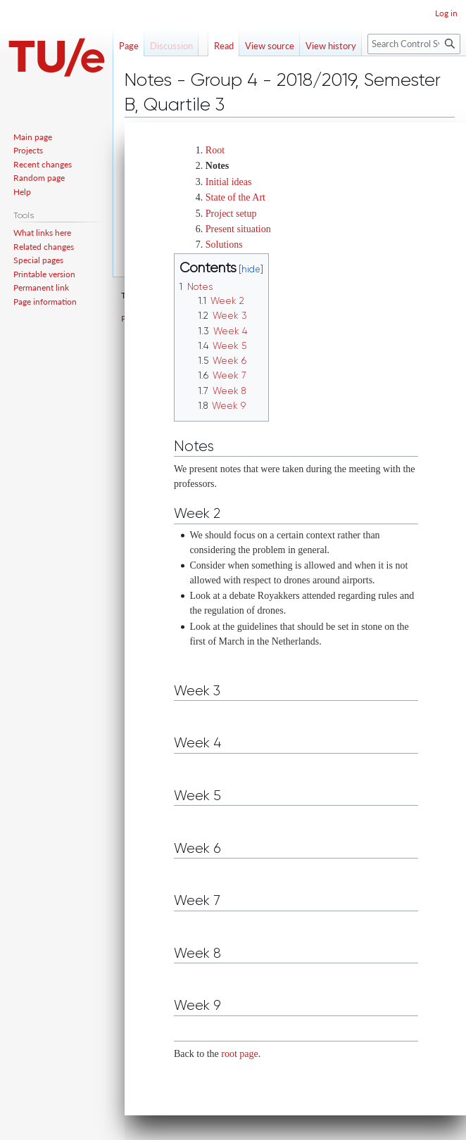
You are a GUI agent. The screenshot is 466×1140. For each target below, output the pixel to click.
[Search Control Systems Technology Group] (413, 44)
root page (239, 1054)
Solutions (224, 244)
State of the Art (235, 197)
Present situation (238, 229)
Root (215, 150)
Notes (217, 165)
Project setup (231, 213)
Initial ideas (229, 182)
